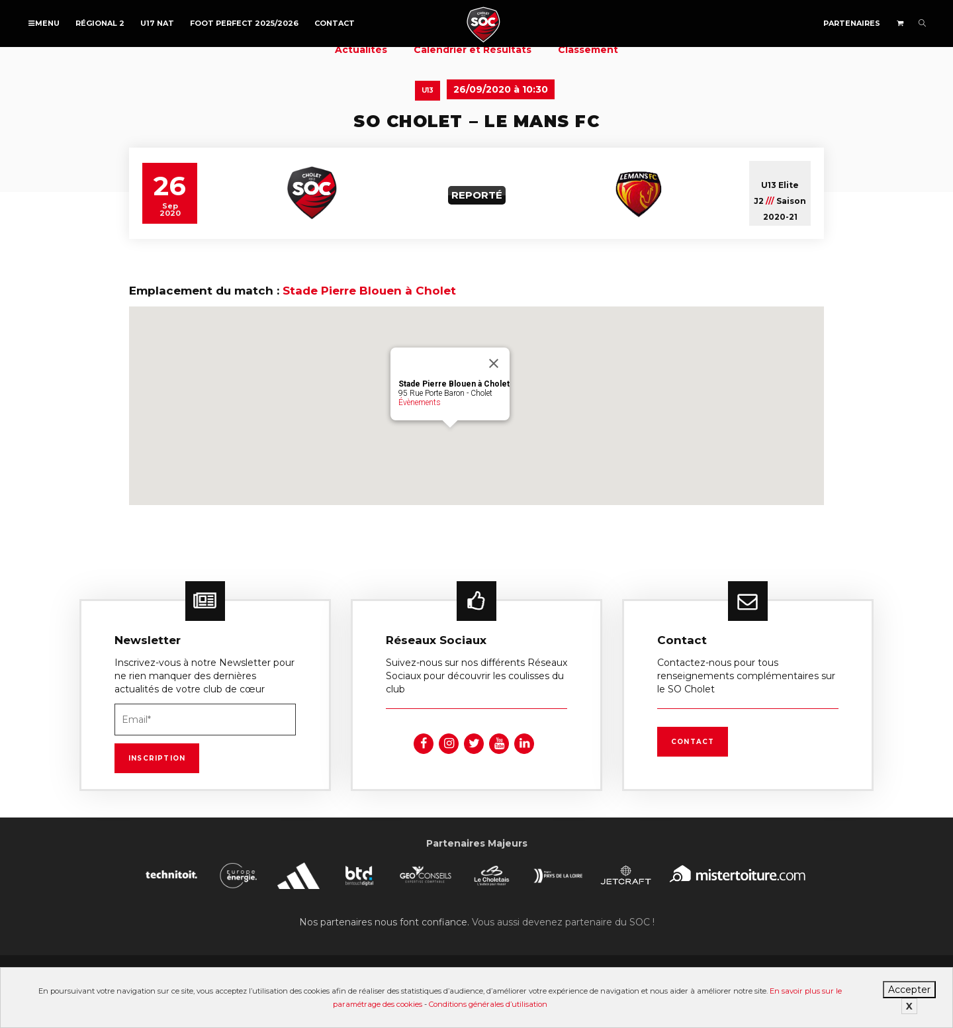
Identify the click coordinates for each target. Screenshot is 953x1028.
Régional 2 (99, 23)
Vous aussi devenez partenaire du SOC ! (563, 922)
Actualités (361, 50)
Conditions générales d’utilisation (488, 1004)
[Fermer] (494, 363)
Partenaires (851, 23)
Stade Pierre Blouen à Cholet (369, 290)
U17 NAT (157, 23)
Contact (334, 23)
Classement (588, 50)
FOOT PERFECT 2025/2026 (244, 23)
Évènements (419, 402)
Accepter (909, 990)
